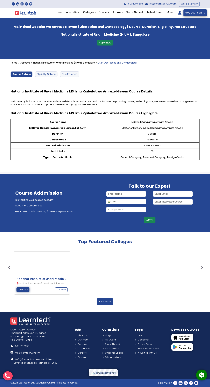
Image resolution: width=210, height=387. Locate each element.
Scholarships (110, 348)
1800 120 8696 (135, 3)
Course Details (21, 74)
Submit (150, 219)
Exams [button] (117, 12)
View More (61, 290)
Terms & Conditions (147, 348)
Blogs (106, 335)
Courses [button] (104, 12)
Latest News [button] (154, 12)
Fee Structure (69, 74)
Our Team (81, 339)
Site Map (81, 357)
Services (81, 344)
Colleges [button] (88, 12)
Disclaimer (142, 339)
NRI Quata (109, 339)
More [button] (170, 12)
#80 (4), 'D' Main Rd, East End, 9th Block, (36, 360)
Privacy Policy (143, 344)
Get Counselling (195, 12)
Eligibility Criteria (46, 74)
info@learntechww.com (162, 3)
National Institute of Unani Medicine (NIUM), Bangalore (65, 62)
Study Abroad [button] (134, 12)
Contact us (82, 348)
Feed (139, 335)
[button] (109, 201)
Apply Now (105, 42)
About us (81, 335)
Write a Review (189, 4)
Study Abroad (111, 344)
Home (58, 12)
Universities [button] (72, 12)
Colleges (26, 62)
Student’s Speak (112, 352)
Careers (81, 352)
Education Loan (111, 357)
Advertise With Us (146, 352)
